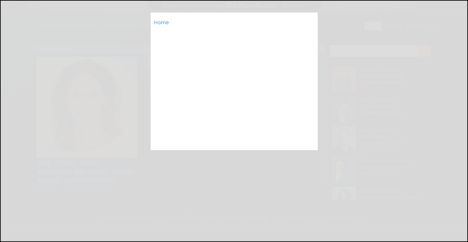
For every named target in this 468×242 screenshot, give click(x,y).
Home (161, 22)
